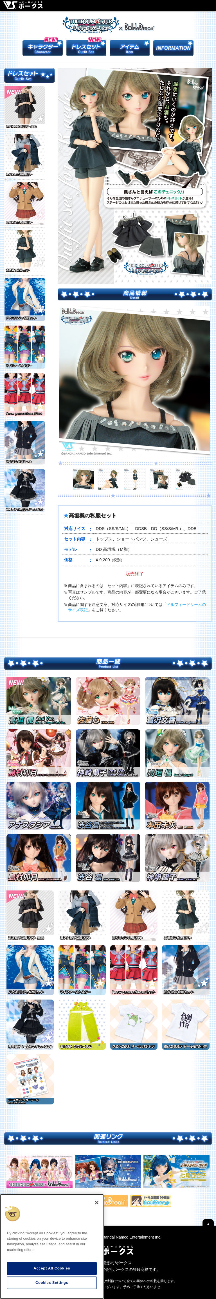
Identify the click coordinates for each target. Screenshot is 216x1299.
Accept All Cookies (51, 1268)
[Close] (97, 1202)
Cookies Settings (51, 1282)
